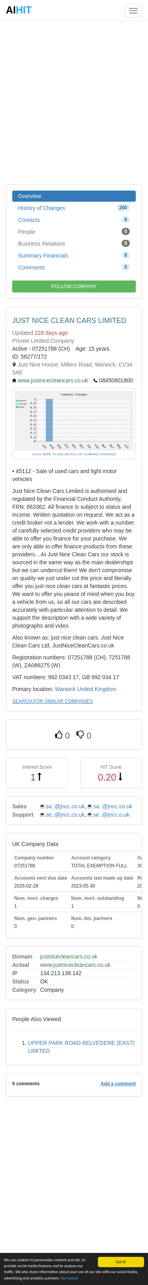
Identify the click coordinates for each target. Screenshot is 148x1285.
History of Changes (74, 207)
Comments (74, 267)
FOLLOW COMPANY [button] (74, 286)
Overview (29, 196)
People (74, 231)
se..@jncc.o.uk (111, 814)
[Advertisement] (74, 102)
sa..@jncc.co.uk (65, 806)
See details (69, 1278)
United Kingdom (96, 689)
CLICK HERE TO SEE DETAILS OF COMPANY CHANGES (74, 454)
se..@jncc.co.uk (65, 814)
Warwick (65, 689)
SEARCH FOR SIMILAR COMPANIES (52, 701)
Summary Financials (74, 255)
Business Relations (74, 243)
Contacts (74, 219)
